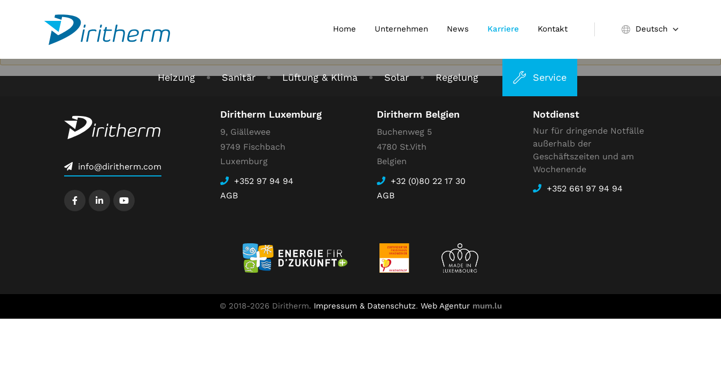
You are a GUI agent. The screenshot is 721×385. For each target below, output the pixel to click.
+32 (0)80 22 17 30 (428, 181)
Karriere (503, 29)
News (458, 29)
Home (344, 29)
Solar (396, 77)
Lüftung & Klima (320, 77)
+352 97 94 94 (263, 181)
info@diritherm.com (119, 166)
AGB (229, 195)
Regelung (457, 77)
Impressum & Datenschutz (365, 306)
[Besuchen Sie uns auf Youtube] (124, 200)
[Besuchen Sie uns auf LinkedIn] (99, 200)
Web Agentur (445, 306)
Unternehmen (401, 29)
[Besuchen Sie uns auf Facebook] (75, 200)
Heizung (176, 77)
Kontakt (553, 29)
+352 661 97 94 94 (585, 188)
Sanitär (238, 77)
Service (550, 77)
